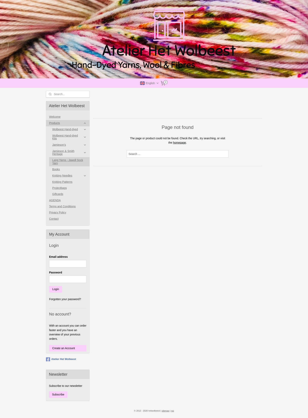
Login (55, 289)
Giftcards (57, 194)
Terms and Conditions (62, 206)
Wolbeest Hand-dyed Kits (69, 137)
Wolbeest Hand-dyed (69, 129)
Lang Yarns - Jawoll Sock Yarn (67, 161)
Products (67, 123)
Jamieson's (69, 145)
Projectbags (59, 187)
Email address (58, 256)
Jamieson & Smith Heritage (69, 152)
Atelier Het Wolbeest (61, 359)
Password (55, 272)
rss (172, 411)
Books (56, 169)
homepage (179, 142)
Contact (54, 218)
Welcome (54, 116)
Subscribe (58, 394)
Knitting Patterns (62, 181)
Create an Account (63, 348)
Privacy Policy (57, 212)
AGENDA (55, 200)
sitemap (165, 411)
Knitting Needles (69, 175)
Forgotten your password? (65, 299)
